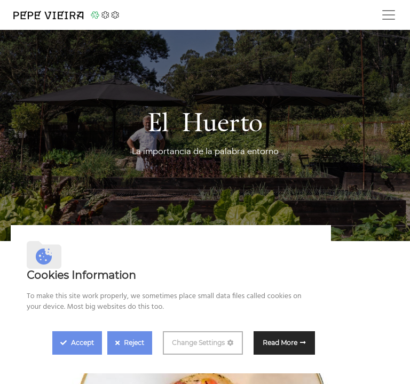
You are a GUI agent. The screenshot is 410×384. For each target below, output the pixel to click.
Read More (280, 343)
